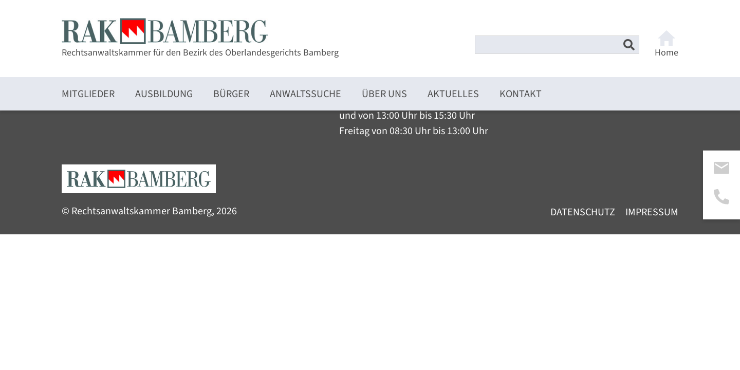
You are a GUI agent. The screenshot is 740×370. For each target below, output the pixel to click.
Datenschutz (582, 212)
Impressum (651, 212)
